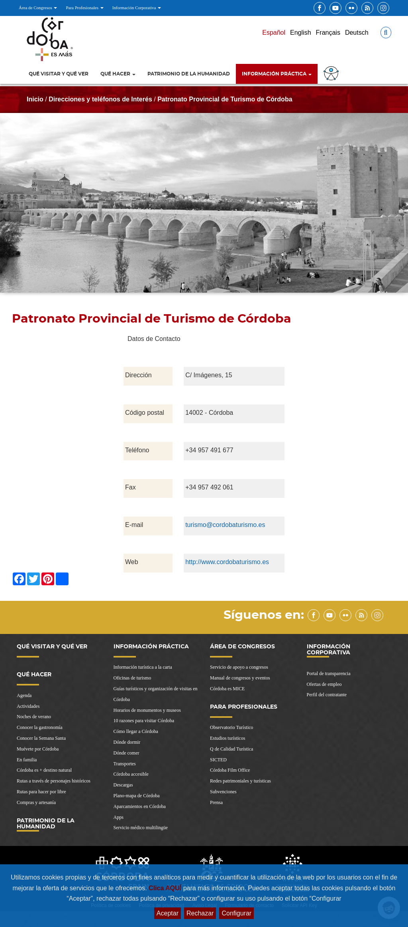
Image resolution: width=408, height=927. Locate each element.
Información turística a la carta (143, 667)
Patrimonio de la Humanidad (188, 73)
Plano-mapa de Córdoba (137, 795)
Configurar (236, 913)
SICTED (218, 760)
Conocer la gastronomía (40, 727)
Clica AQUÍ (166, 888)
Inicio (35, 99)
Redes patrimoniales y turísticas (240, 781)
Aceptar (167, 913)
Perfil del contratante (327, 694)
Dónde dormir (127, 742)
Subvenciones (223, 791)
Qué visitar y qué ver (58, 73)
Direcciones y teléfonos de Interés (100, 99)
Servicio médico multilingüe (141, 827)
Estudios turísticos (227, 738)
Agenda (24, 695)
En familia (27, 760)
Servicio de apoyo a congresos (239, 667)
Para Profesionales (84, 7)
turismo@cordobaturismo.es (225, 524)
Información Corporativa (136, 7)
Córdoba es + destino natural (44, 770)
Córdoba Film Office (230, 770)
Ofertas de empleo (324, 684)
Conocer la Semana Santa (41, 738)
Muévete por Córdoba (38, 749)
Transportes (125, 764)
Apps (119, 817)
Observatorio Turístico (231, 727)
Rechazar (200, 913)
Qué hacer (117, 73)
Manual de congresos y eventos (240, 678)
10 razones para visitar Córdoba (144, 720)
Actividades (28, 706)
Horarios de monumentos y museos (147, 710)
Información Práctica (277, 73)
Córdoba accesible (131, 774)
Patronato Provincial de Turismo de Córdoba (224, 99)
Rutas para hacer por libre (41, 791)
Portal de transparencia (329, 673)
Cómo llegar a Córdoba (136, 731)
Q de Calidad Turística (231, 749)
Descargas (123, 785)
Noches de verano (34, 716)
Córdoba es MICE (227, 688)
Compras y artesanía (36, 802)
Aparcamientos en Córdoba (140, 806)
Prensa (216, 802)
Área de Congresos (38, 7)
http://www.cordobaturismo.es (227, 562)
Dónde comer (126, 753)
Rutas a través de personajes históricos (53, 781)
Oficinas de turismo (132, 678)
